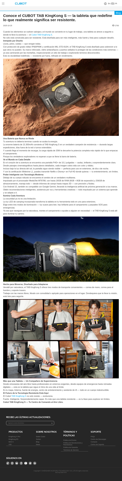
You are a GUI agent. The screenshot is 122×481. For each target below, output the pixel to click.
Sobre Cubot (40, 437)
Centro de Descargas (98, 439)
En (109, 4)
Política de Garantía (70, 447)
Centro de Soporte (97, 444)
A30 (10, 444)
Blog (37, 442)
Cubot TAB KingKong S (41, 35)
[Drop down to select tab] (6, 2)
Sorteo (38, 439)
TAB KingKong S (18, 396)
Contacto (94, 442)
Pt (116, 4)
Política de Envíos (69, 440)
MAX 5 (11, 442)
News (38, 444)
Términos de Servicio (71, 450)
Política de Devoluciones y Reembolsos (72, 444)
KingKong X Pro (14, 437)
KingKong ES (13, 439)
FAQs (93, 437)
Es (113, 4)
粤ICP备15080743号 (61, 472)
